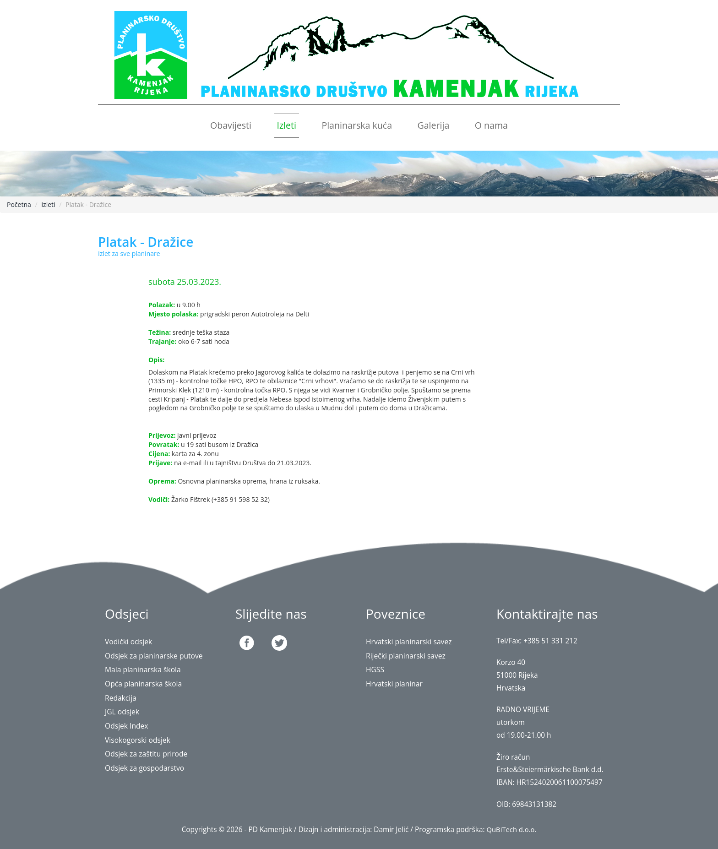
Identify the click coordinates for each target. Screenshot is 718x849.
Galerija (433, 125)
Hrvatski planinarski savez (412, 641)
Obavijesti (230, 125)
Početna (19, 204)
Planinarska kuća (356, 125)
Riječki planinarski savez (408, 655)
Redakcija (122, 697)
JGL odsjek (123, 711)
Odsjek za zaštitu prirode (149, 753)
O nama (491, 125)
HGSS (376, 669)
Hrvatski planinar (396, 683)
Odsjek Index (128, 725)
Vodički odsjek (130, 641)
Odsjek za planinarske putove (157, 655)
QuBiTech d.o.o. (511, 829)
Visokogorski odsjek (140, 740)
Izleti (286, 125)
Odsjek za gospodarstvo (147, 767)
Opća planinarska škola (146, 683)
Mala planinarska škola (145, 669)
